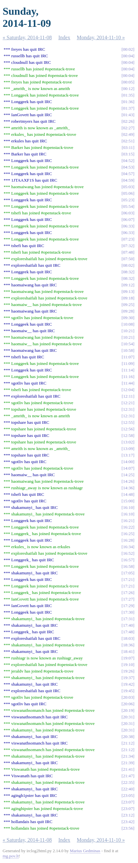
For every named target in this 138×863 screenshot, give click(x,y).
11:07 (128, 356)
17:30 (128, 612)
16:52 (128, 553)
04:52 (128, 160)
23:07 (128, 802)
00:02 (128, 49)
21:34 (128, 756)
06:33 (128, 226)
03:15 (128, 154)
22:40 (128, 788)
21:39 (128, 762)
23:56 (128, 828)
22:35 (128, 782)
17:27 (128, 599)
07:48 (128, 252)
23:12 (128, 815)
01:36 (128, 101)
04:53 (128, 167)
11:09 (128, 363)
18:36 (128, 644)
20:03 (128, 697)
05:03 (128, 186)
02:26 (128, 121)
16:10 (128, 507)
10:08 (128, 324)
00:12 (128, 88)
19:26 (128, 671)
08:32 (128, 271)
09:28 (128, 311)
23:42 (128, 821)
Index (64, 37)
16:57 (128, 559)
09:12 (128, 284)
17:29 (128, 605)
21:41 (128, 769)
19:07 (128, 658)
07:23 (128, 239)
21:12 (128, 743)
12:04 (128, 389)
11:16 (128, 376)
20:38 (128, 736)
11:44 (128, 383)
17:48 (128, 631)
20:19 (128, 710)
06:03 (128, 212)
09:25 (128, 304)
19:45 (128, 690)
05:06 (128, 193)
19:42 (128, 684)
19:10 (128, 664)
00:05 (128, 82)
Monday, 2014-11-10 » (101, 37)
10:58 (128, 350)
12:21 (128, 402)
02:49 (128, 134)
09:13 (128, 291)
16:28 (128, 540)
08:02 (128, 265)
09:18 (128, 298)
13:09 (128, 448)
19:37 (128, 677)
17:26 (128, 592)
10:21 (128, 330)
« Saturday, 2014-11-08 (27, 37)
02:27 (128, 127)
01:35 (128, 95)
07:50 (128, 258)
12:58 (128, 435)
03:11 (128, 147)
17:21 (128, 579)
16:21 (128, 520)
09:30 (128, 317)
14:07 (128, 468)
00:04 (128, 55)
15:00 (128, 500)
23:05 (128, 795)
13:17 (128, 455)
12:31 (128, 409)
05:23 (128, 199)
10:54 (128, 343)
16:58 (128, 566)
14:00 (128, 461)
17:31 (128, 618)
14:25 (128, 474)
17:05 (128, 572)
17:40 (128, 625)
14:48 (128, 494)
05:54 (128, 206)
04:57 (128, 173)
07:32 (128, 245)
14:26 (128, 481)
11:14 (128, 370)
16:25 (128, 533)
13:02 (128, 442)
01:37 (128, 108)
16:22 (128, 527)
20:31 (128, 716)
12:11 (128, 396)
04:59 (128, 180)
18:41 (128, 651)
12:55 (128, 422)
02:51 (128, 140)
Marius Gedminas (85, 850)
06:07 (128, 219)
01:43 (128, 114)
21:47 (128, 775)
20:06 (128, 703)
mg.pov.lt (11, 856)
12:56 (128, 428)
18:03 (128, 638)
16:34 (128, 546)
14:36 (128, 487)
